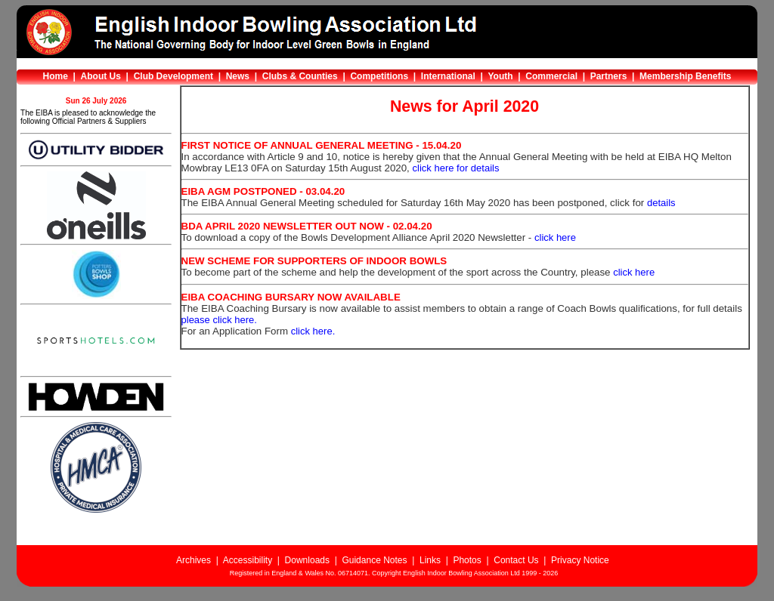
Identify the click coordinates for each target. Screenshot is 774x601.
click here (555, 237)
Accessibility (247, 560)
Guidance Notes (374, 560)
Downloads (307, 560)
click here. (313, 331)
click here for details (456, 168)
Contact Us (516, 560)
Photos (467, 560)
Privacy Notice (580, 560)
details (661, 202)
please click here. (219, 319)
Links (430, 560)
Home (55, 76)
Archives (193, 560)
